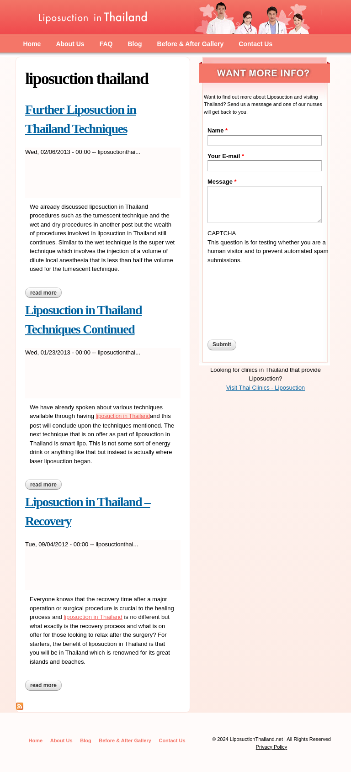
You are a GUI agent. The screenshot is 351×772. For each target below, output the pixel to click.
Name (217, 130)
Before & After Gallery (190, 44)
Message (222, 181)
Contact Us (255, 44)
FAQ (106, 44)
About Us (70, 44)
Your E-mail (225, 156)
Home (32, 44)
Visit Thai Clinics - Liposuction (265, 387)
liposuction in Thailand (123, 416)
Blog (135, 44)
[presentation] (244, 297)
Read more (46, 293)
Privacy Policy (271, 747)
